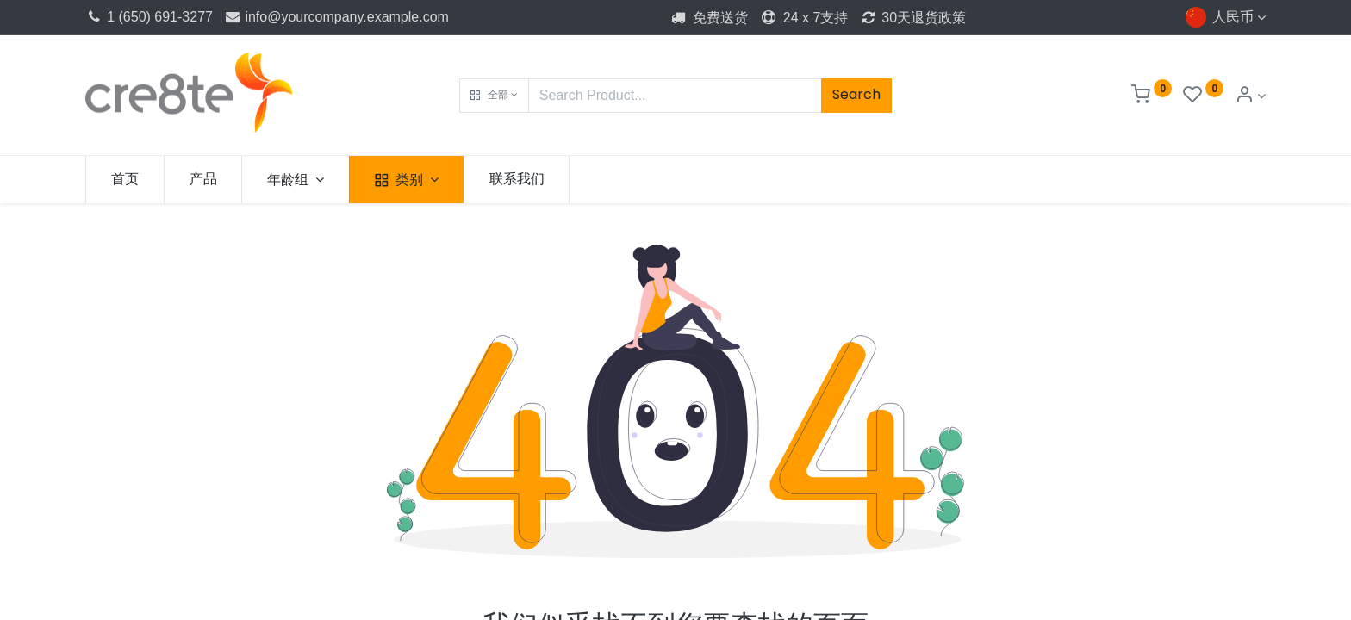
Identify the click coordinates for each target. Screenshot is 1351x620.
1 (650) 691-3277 (149, 16)
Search (856, 94)
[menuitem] (125, 179)
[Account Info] (1250, 96)
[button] (494, 95)
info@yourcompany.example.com (336, 16)
